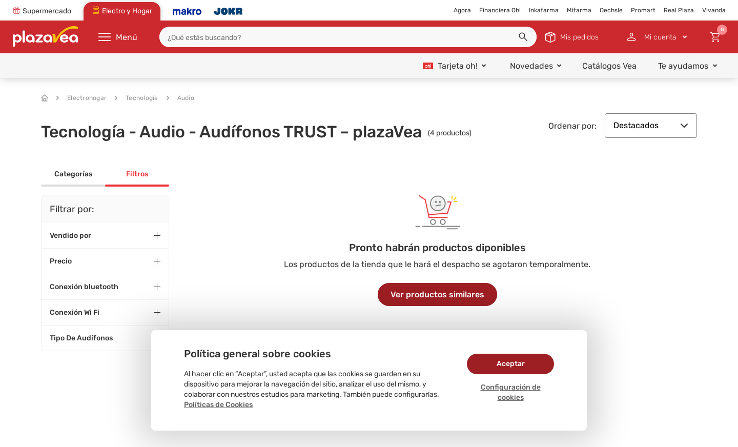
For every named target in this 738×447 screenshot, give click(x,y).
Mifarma (579, 10)
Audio (180, 97)
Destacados (650, 125)
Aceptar (511, 363)
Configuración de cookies (511, 392)
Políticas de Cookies (218, 404)
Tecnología (136, 97)
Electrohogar (81, 97)
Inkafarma (544, 10)
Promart (643, 10)
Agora (462, 10)
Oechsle (611, 10)
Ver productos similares (437, 294)
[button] (523, 37)
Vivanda (714, 10)
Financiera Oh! (500, 10)
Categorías (73, 174)
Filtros (137, 174)
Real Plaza (679, 10)
